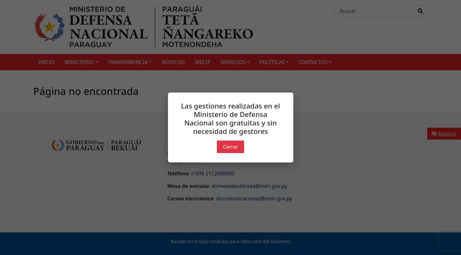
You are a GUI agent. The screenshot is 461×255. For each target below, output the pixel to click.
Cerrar (230, 146)
